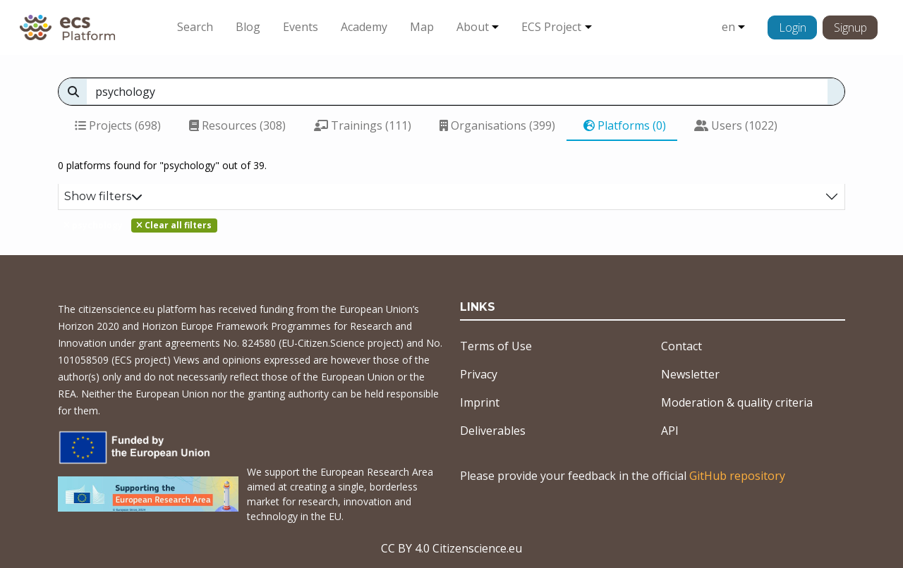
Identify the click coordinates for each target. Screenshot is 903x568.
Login (792, 27)
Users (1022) (735, 125)
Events (300, 27)
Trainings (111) (362, 125)
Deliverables (493, 430)
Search (195, 27)
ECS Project (551, 27)
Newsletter (690, 374)
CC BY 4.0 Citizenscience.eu (451, 548)
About (472, 27)
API (670, 430)
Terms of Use (496, 346)
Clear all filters (174, 225)
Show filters (103, 196)
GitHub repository (737, 475)
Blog (248, 27)
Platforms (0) (624, 125)
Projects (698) (118, 125)
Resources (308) (237, 125)
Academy (364, 27)
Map (422, 27)
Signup (850, 27)
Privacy (478, 374)
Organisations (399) (497, 125)
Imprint (479, 402)
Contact (681, 346)
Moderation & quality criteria (737, 402)
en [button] (728, 27)
